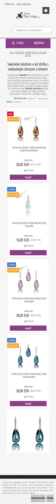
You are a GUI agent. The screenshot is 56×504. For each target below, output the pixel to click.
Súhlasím (50, 498)
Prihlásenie (9, 4)
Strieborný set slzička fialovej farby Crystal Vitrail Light (29, 300)
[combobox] (31, 98)
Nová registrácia (24, 4)
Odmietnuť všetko (38, 498)
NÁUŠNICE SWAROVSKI (25, 52)
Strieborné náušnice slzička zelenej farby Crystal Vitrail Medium (29, 149)
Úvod (12, 52)
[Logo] (28, 17)
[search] (49, 30)
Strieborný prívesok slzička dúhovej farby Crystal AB (29, 224)
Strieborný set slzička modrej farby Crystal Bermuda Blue (28, 375)
